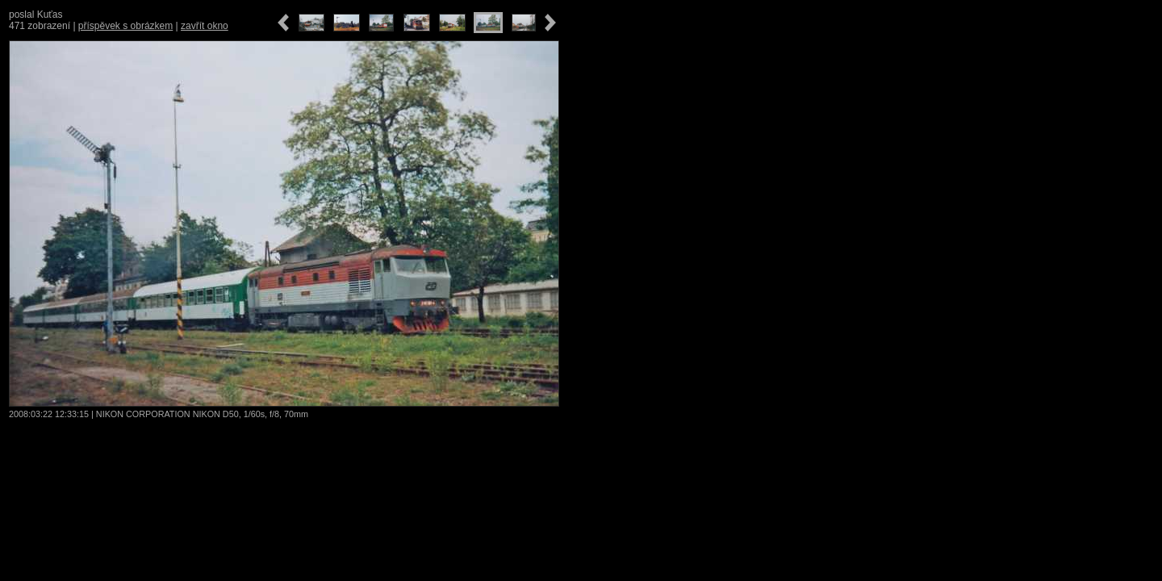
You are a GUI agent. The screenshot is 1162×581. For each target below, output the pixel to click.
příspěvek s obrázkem (125, 25)
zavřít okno (204, 25)
